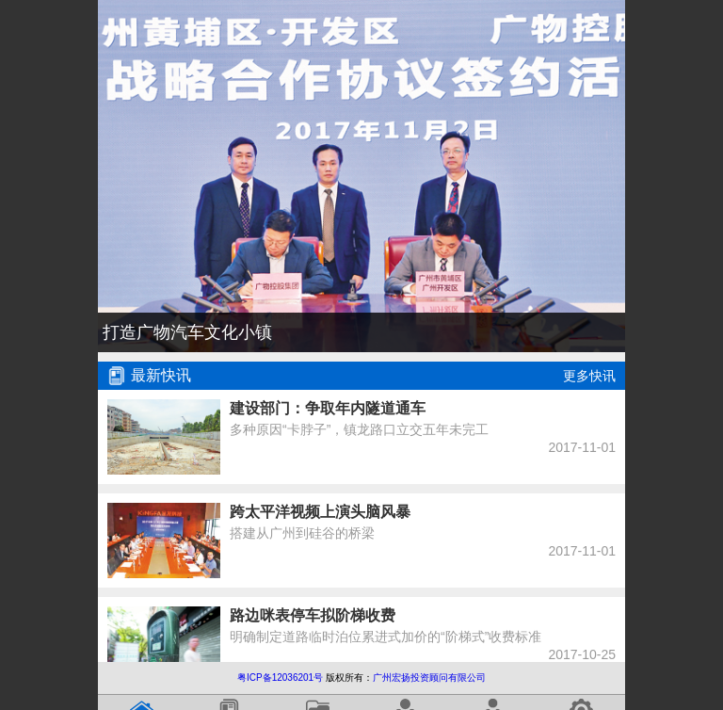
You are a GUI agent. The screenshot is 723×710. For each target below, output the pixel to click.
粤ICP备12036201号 (280, 677)
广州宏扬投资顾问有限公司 (429, 677)
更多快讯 (589, 375)
